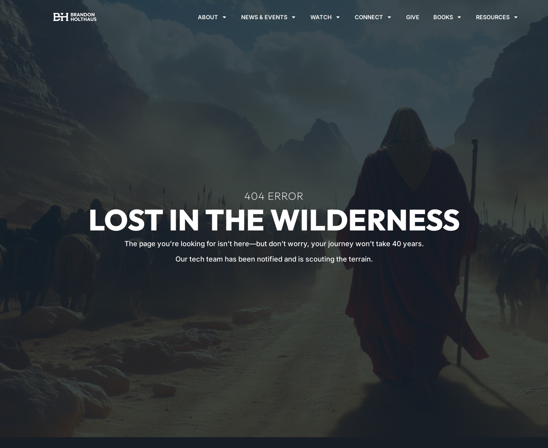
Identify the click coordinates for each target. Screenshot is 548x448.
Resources (497, 17)
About (212, 17)
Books (447, 17)
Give (412, 17)
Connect (373, 17)
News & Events (268, 17)
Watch (325, 17)
